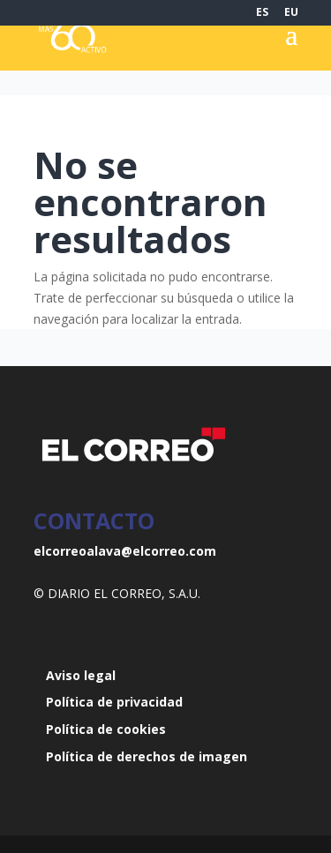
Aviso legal (81, 675)
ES (262, 13)
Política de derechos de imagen (146, 756)
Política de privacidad (114, 701)
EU (291, 13)
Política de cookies (106, 729)
